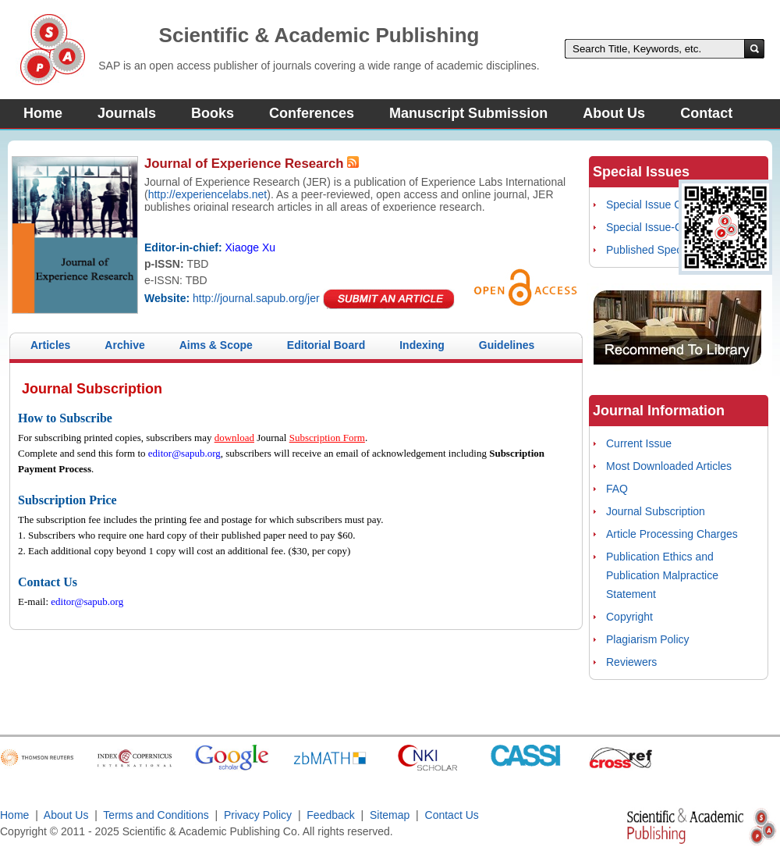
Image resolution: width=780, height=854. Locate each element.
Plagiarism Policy (648, 639)
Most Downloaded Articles (669, 466)
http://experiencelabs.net (208, 194)
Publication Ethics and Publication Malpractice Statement (662, 575)
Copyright (629, 616)
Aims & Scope (216, 345)
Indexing (422, 345)
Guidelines (507, 345)
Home (42, 113)
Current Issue (639, 443)
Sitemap (390, 815)
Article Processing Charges (672, 534)
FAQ (617, 488)
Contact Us (452, 815)
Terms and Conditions (155, 815)
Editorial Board (326, 345)
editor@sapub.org (184, 453)
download (234, 437)
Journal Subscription (655, 511)
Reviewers (631, 662)
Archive (124, 345)
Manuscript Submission (468, 113)
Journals (127, 113)
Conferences (311, 113)
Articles (50, 345)
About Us (614, 113)
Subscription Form (327, 437)
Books (212, 113)
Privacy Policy (258, 815)
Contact (706, 113)
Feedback (330, 815)
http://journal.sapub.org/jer (256, 298)
